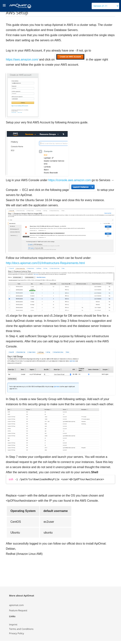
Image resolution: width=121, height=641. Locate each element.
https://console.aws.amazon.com (69, 180)
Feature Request (18, 610)
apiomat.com (16, 605)
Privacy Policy (16, 633)
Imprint (13, 624)
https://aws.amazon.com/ (22, 59)
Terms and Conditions (21, 629)
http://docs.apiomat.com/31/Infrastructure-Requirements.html (45, 263)
